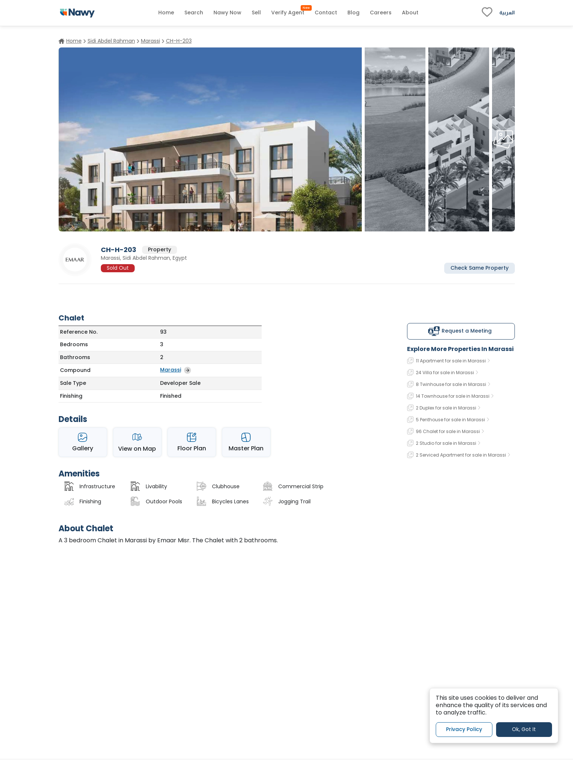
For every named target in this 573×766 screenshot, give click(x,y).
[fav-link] (487, 13)
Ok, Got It (524, 729)
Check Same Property (479, 268)
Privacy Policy (464, 729)
